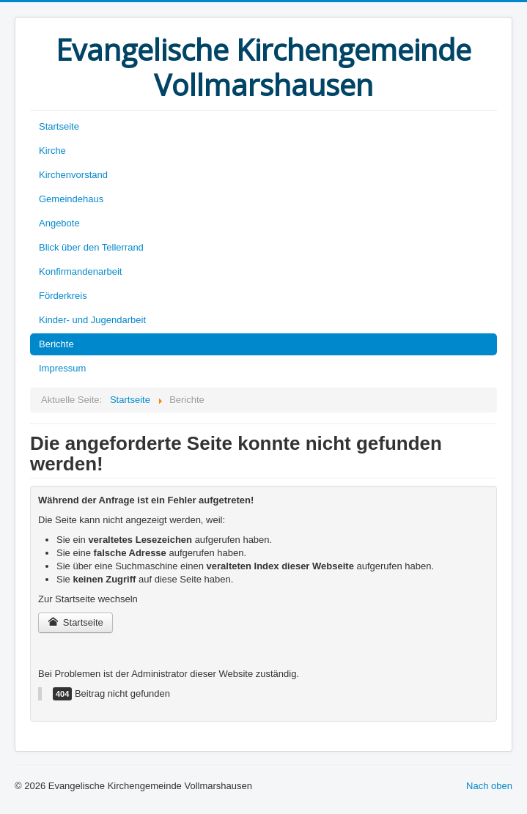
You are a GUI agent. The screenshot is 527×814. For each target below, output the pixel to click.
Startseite (59, 126)
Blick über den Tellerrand (91, 247)
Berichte (56, 343)
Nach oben (489, 785)
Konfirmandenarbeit (80, 271)
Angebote (59, 223)
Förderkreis (63, 295)
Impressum (62, 368)
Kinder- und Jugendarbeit (92, 319)
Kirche (52, 150)
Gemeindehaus (71, 198)
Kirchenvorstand (73, 174)
